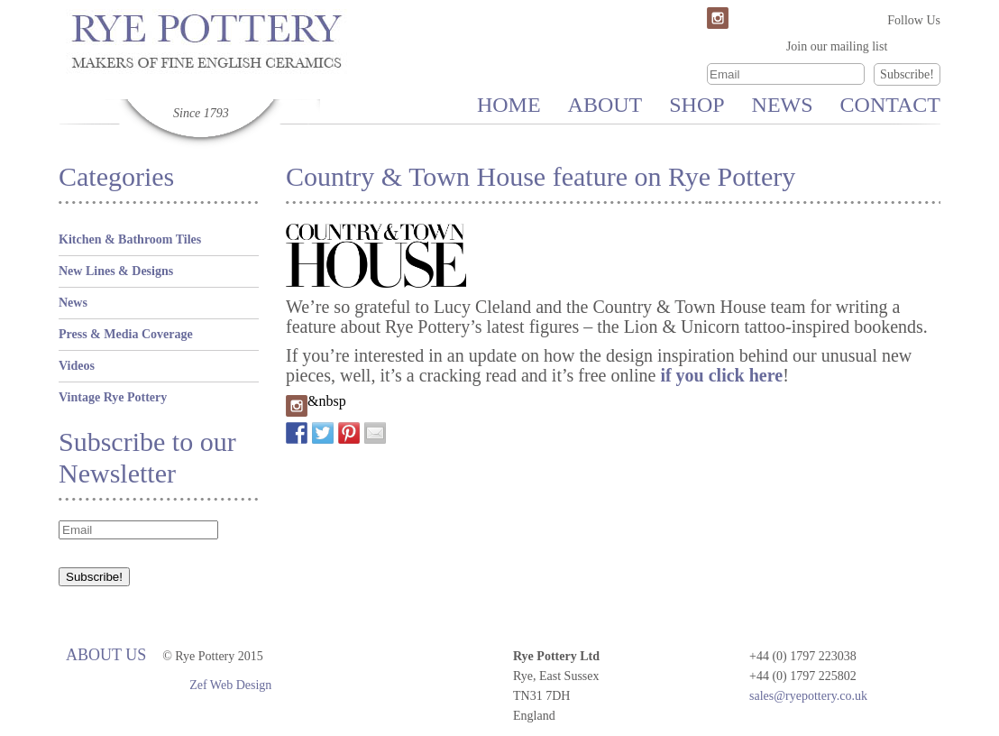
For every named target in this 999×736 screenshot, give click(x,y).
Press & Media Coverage (126, 334)
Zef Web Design (230, 685)
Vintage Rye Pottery (113, 397)
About (605, 104)
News (782, 104)
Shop (696, 104)
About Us (106, 655)
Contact (890, 104)
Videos (77, 366)
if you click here (721, 375)
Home (509, 104)
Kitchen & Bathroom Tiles (130, 239)
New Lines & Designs (116, 271)
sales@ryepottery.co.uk (808, 696)
